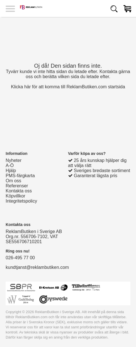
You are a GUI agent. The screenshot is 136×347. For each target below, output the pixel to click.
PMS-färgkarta (20, 175)
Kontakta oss (19, 190)
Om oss (13, 180)
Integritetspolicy (21, 201)
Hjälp (11, 170)
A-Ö (10, 165)
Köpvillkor (15, 196)
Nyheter (13, 160)
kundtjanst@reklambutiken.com (37, 267)
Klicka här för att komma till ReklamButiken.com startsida (68, 86)
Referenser (17, 185)
